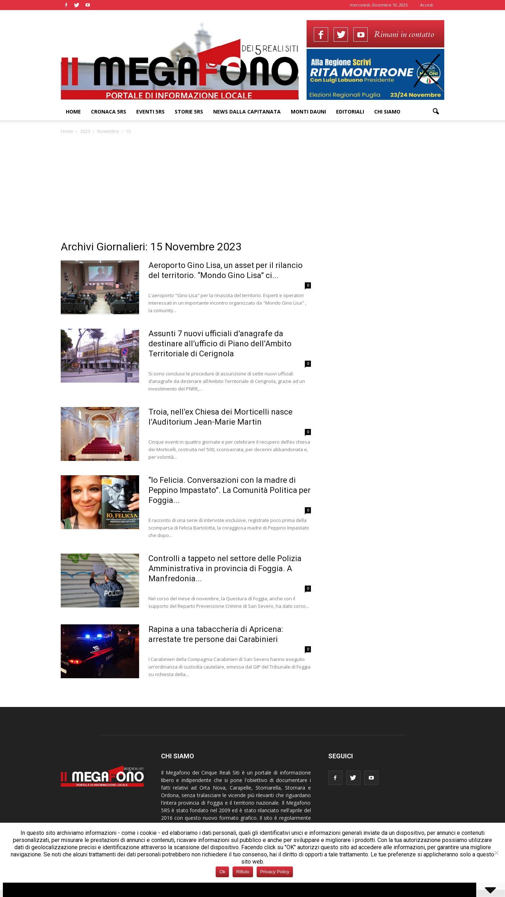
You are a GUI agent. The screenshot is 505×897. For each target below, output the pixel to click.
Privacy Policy (274, 871)
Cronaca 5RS (108, 111)
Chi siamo (387, 111)
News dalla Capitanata (247, 111)
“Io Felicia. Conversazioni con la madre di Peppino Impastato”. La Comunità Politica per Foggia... (229, 490)
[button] (436, 111)
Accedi (426, 5)
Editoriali (350, 111)
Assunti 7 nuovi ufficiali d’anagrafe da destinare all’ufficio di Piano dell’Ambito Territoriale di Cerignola (219, 343)
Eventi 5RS (150, 111)
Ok (222, 871)
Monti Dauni (308, 111)
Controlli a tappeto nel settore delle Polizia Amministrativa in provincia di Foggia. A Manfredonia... (225, 568)
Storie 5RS (189, 111)
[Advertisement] (253, 189)
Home (73, 111)
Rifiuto (242, 871)
